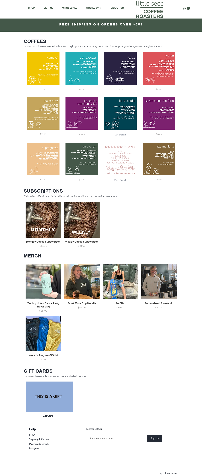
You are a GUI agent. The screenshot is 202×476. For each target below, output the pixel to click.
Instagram (34, 448)
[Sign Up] (154, 438)
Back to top (171, 473)
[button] (186, 8)
